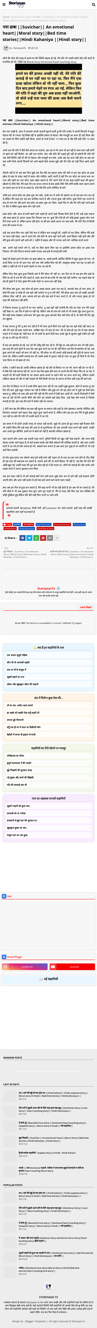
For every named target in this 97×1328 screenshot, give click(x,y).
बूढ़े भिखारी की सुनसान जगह (19, 770)
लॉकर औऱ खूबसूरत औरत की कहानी (22, 684)
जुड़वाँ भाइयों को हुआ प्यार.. (19, 806)
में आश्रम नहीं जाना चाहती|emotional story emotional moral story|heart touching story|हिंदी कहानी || (53, 1239)
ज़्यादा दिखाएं (86, 607)
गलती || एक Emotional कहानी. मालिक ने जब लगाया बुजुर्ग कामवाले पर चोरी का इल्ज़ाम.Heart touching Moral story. (51, 1169)
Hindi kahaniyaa (26, 528)
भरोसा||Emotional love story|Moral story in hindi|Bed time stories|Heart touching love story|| (49, 1269)
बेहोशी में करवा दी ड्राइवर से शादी (21, 734)
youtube (74, 966)
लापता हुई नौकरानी (15, 719)
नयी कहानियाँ (28, 524)
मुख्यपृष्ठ (6, 16)
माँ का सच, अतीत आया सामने (20, 705)
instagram (27, 966)
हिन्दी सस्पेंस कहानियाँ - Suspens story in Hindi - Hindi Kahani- (47, 1152)
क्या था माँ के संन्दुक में (16, 669)
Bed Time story (44, 524)
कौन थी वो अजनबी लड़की (18, 662)
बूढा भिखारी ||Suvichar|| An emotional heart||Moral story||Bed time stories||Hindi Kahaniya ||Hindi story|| (54, 1139)
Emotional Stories (62, 524)
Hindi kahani (10, 528)
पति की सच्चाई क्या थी (17, 784)
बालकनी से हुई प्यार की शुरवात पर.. (22, 820)
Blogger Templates (35, 1321)
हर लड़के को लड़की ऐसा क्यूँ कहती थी (23, 712)
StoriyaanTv (46, 588)
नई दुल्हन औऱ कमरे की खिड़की (20, 777)
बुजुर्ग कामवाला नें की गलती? (19, 763)
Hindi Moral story (21, 16)
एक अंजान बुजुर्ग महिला (17, 655)
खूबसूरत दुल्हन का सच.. (17, 827)
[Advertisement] (48, 868)
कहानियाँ (17, 524)
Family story (79, 524)
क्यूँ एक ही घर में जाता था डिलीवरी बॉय (23, 727)
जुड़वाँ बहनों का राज (15, 676)
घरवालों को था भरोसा (16, 813)
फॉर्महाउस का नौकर (15, 755)
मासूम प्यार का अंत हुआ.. (18, 835)
